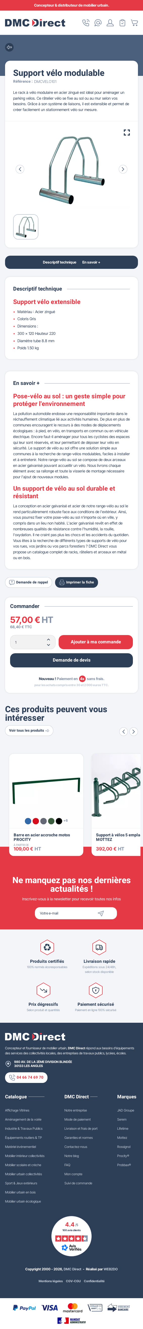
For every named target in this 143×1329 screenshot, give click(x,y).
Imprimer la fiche (78, 582)
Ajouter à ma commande (96, 642)
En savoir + (92, 262)
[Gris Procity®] (43, 821)
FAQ (67, 1165)
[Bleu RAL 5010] (28, 821)
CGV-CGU (73, 1281)
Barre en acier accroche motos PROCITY (42, 837)
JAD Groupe (125, 1110)
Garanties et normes (78, 1138)
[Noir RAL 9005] (59, 821)
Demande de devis (71, 660)
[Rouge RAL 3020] (36, 821)
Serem (122, 1119)
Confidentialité (94, 1281)
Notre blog (71, 1156)
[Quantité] (33, 642)
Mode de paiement (77, 1119)
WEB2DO (111, 1269)
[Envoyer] (110, 913)
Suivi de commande (78, 1183)
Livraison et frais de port (81, 1128)
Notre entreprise (75, 1110)
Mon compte (73, 1174)
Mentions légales (50, 1281)
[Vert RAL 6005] (51, 821)
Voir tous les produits (30, 730)
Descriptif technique (59, 262)
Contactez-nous (75, 1147)
